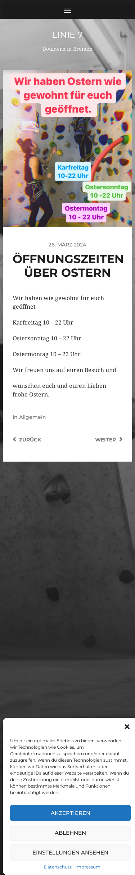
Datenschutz (58, 867)
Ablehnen (70, 832)
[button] (127, 726)
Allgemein (32, 417)
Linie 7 (67, 35)
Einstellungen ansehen (70, 852)
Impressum (87, 867)
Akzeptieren (70, 813)
